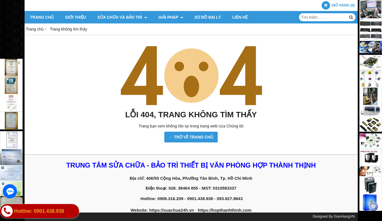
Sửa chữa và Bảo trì (122, 17)
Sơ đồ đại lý (208, 17)
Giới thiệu (75, 17)
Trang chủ (42, 17)
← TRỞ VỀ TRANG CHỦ (191, 137)
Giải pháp (170, 17)
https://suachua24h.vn (171, 210)
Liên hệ (240, 17)
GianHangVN (344, 216)
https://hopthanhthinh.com (225, 210)
